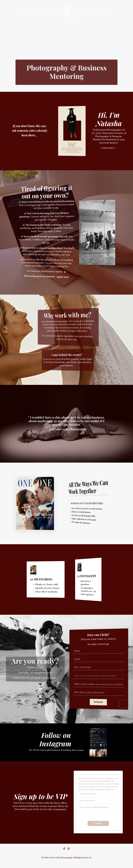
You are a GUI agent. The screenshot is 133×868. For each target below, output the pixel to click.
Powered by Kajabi (66, 861)
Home (110, 11)
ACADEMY (85, 11)
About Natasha (28, 11)
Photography (46, 11)
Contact (98, 11)
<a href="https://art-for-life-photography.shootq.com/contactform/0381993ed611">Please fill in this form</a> (98, 802)
